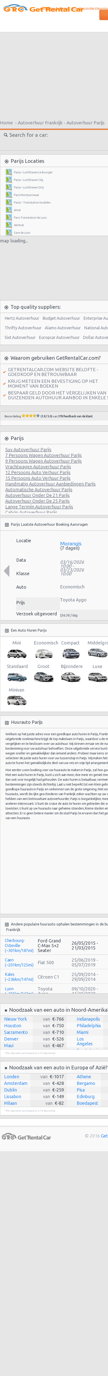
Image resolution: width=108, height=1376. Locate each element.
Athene (84, 1076)
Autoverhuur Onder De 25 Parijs (37, 501)
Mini (16, 650)
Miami (82, 1032)
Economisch (43, 650)
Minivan (16, 697)
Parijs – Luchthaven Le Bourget (33, 172)
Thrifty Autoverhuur (23, 327)
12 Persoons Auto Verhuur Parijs (38, 472)
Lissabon (12, 1096)
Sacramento (16, 1032)
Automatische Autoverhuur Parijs (38, 489)
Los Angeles (85, 1041)
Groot (43, 673)
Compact (70, 650)
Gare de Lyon (22, 232)
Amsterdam (16, 1083)
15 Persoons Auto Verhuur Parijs (38, 478)
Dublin (10, 1089)
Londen (11, 1076)
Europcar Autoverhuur (59, 337)
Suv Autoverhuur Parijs (28, 449)
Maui (8, 1045)
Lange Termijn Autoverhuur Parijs (39, 506)
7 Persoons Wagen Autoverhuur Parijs (43, 455)
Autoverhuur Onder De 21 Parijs (37, 495)
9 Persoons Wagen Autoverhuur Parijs (43, 461)
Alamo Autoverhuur (63, 327)
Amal (17, 210)
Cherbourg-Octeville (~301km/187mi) (19, 945)
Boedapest (87, 1103)
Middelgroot (97, 650)
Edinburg (86, 1096)
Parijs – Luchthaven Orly (29, 187)
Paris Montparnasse (26, 194)
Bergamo (86, 1083)
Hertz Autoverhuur (22, 318)
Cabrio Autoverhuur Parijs (31, 512)
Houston (12, 1025)
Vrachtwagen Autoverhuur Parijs (38, 466)
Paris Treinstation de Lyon (30, 217)
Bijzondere (70, 673)
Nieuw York (15, 1019)
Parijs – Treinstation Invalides (32, 202)
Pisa (80, 1089)
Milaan (10, 1103)
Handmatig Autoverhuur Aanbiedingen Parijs (50, 483)
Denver (11, 1038)
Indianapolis (88, 1019)
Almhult (19, 225)
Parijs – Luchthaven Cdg (28, 179)
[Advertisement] (65, 866)
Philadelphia (88, 1025)
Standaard (16, 673)
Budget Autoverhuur (61, 318)
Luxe (97, 673)
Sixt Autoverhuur (20, 337)
